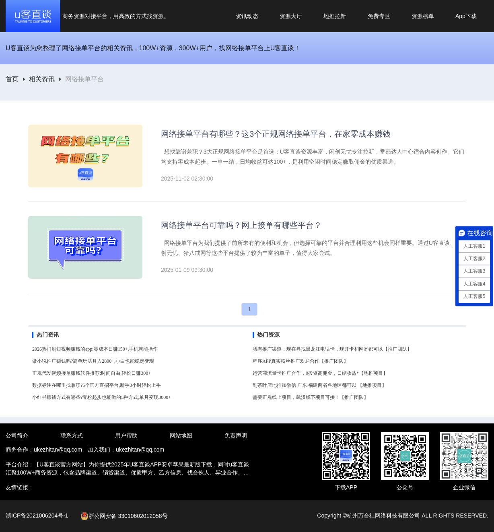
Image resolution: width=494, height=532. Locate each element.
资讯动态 (247, 16)
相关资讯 (42, 79)
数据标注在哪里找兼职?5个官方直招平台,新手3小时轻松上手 (96, 385)
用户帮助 (126, 435)
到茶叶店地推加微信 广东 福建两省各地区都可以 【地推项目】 (320, 385)
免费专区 (379, 16)
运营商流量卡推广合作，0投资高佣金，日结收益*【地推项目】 (320, 373)
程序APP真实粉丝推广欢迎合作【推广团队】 (300, 361)
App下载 (466, 16)
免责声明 (235, 435)
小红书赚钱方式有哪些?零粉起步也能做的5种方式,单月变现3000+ (101, 397)
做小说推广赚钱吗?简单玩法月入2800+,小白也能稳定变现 (93, 361)
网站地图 (181, 435)
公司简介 (17, 435)
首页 (12, 79)
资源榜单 (423, 16)
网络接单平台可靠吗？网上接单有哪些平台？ (241, 225)
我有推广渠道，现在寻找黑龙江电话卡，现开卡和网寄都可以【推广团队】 (332, 349)
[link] (12, 79)
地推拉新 (334, 16)
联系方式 (71, 435)
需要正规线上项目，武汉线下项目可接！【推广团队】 (310, 397)
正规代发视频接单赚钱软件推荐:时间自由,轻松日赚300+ (91, 373)
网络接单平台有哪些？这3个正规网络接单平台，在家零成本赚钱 (276, 133)
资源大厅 (291, 16)
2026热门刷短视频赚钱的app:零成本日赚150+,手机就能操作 (95, 349)
